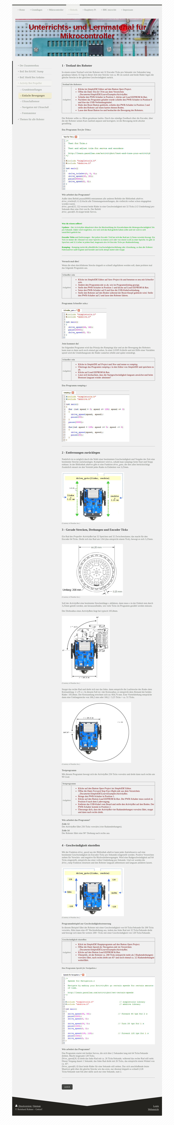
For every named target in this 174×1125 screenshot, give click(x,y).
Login (156, 1106)
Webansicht (153, 1109)
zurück (67, 1087)
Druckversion (23, 1106)
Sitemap (37, 1106)
